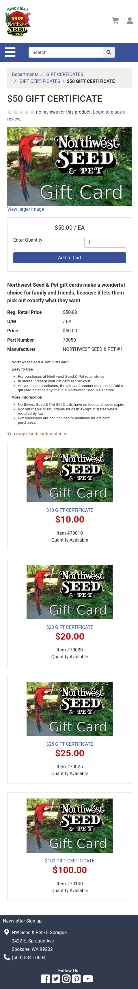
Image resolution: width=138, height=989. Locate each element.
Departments (25, 74)
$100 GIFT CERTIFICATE (70, 861)
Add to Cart (69, 257)
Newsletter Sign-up (22, 921)
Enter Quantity (27, 240)
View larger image (25, 209)
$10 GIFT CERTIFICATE (69, 510)
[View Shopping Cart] (115, 21)
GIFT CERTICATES (64, 74)
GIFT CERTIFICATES (40, 81)
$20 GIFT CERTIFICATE (69, 627)
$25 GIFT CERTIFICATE (69, 744)
